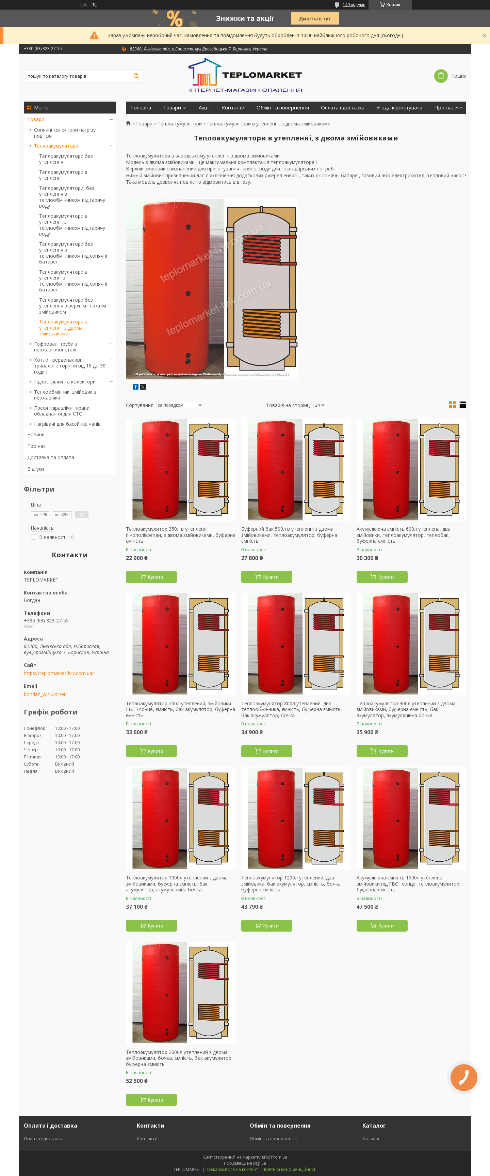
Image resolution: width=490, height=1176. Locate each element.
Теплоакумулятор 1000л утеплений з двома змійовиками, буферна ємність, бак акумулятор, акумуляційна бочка (177, 884)
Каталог (371, 1138)
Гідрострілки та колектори (65, 381)
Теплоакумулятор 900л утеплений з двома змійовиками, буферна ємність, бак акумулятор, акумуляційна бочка (406, 709)
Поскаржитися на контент (232, 1169)
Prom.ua (279, 1157)
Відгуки (35, 469)
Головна (141, 107)
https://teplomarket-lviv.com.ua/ (59, 673)
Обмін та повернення (283, 107)
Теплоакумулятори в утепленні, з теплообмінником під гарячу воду (72, 225)
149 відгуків (354, 4)
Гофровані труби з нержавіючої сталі (55, 347)
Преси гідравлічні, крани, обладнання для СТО (62, 411)
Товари (35, 119)
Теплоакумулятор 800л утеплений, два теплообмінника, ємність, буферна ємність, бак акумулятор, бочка (291, 709)
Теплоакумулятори (56, 145)
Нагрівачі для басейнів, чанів (67, 424)
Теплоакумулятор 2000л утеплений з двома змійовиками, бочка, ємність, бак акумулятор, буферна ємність (179, 1058)
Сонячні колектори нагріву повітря (65, 132)
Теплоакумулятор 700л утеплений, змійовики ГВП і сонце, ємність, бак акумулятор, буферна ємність (180, 709)
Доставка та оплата (50, 457)
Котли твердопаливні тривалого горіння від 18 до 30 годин (69, 366)
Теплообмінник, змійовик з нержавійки (65, 395)
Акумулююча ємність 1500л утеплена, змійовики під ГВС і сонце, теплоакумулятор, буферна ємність (409, 884)
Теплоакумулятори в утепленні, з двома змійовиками (63, 327)
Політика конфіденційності (289, 1169)
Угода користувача (399, 107)
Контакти (233, 107)
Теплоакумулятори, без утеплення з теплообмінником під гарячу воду (72, 197)
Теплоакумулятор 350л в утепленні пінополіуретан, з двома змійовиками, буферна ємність (180, 535)
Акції (204, 107)
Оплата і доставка (342, 107)
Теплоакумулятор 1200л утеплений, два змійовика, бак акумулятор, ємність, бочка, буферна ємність (291, 884)
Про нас (36, 446)
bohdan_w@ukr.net (45, 694)
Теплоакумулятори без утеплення (66, 159)
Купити (155, 577)
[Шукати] (136, 76)
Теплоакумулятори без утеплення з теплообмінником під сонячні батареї (73, 253)
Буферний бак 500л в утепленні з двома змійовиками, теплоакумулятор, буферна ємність (289, 535)
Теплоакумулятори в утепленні (63, 175)
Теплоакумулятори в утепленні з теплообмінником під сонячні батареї (73, 281)
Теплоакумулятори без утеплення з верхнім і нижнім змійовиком (72, 306)
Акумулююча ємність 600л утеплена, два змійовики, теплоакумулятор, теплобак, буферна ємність (404, 535)
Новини (36, 434)
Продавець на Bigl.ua (245, 1163)
